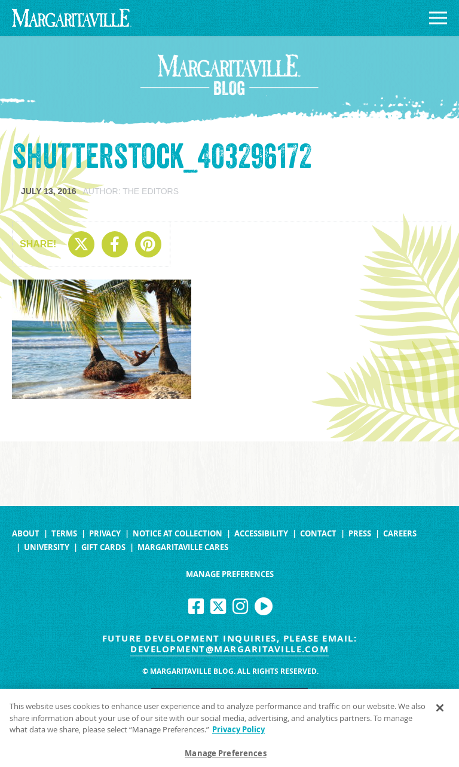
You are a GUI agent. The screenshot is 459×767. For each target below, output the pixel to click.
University (46, 547)
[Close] (440, 711)
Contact (318, 534)
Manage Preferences (230, 574)
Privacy (105, 534)
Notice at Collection (177, 534)
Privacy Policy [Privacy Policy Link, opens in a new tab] (238, 733)
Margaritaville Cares (182, 547)
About (25, 534)
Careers (400, 534)
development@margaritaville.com (229, 649)
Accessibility (261, 534)
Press (359, 534)
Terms (64, 534)
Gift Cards (103, 547)
